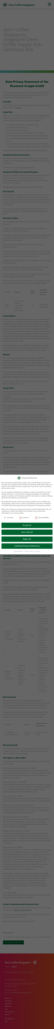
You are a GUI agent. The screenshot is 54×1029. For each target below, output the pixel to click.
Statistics (24, 518)
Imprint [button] (37, 551)
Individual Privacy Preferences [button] (27, 546)
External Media (42, 518)
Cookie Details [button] (18, 551)
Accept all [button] (27, 525)
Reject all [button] (27, 539)
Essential (8, 518)
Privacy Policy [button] (29, 551)
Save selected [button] (27, 532)
